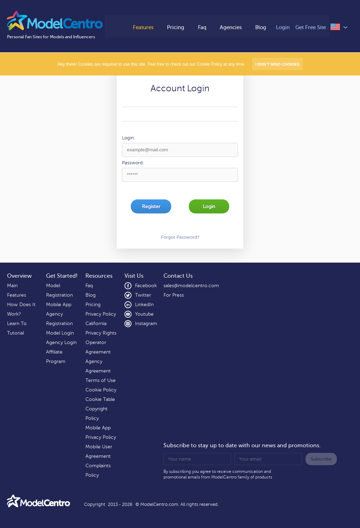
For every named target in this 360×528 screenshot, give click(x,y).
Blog (262, 27)
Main (12, 285)
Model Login (60, 333)
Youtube (139, 314)
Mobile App (58, 304)
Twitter (137, 295)
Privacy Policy (100, 314)
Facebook (140, 285)
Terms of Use (100, 380)
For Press (173, 295)
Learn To (17, 323)
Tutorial (15, 333)
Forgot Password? (180, 237)
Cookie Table (100, 399)
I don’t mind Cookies (277, 64)
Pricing (175, 27)
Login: (128, 138)
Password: (133, 162)
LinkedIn (139, 304)
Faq (202, 27)
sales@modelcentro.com (191, 285)
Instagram (140, 323)
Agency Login (61, 342)
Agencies (232, 27)
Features (141, 27)
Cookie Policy (100, 389)
